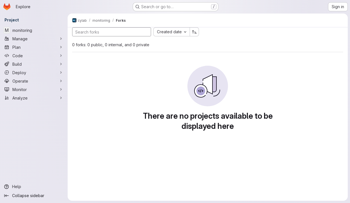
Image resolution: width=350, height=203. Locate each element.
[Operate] (33, 81)
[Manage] (33, 39)
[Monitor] (33, 89)
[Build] (33, 64)
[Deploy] (33, 72)
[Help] (33, 187)
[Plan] (33, 47)
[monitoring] (33, 30)
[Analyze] (33, 98)
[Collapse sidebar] (33, 196)
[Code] (33, 55)
